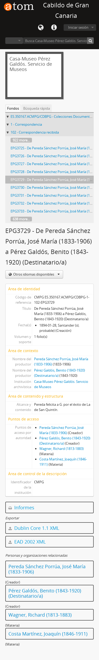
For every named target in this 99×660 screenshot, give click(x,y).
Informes (21, 507)
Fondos (13, 108)
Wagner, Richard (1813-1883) (61, 448)
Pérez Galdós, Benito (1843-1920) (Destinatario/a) (44, 593)
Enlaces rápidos (53, 27)
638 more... (21, 219)
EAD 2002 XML (27, 542)
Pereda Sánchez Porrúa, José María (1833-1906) (47, 569)
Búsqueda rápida (36, 108)
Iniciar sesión (78, 27)
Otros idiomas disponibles (36, 274)
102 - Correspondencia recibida (35, 132)
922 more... (21, 140)
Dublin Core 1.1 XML (33, 528)
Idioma (40, 27)
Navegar (14, 40)
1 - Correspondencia (26, 124)
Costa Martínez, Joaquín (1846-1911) (47, 634)
